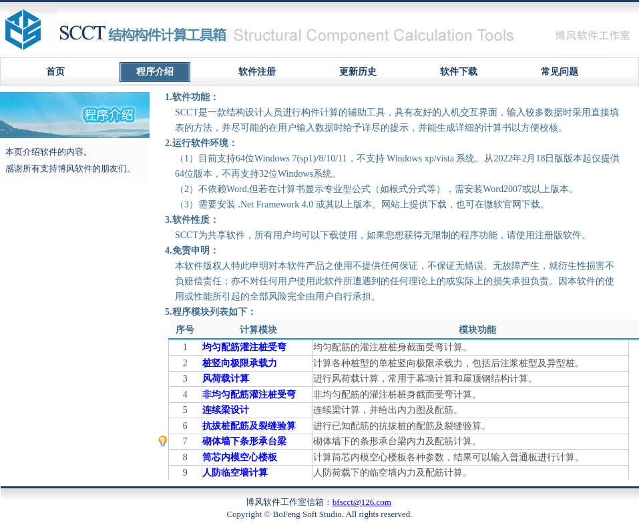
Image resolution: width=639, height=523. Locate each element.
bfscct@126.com (362, 502)
